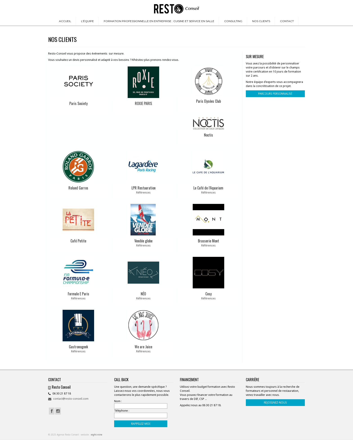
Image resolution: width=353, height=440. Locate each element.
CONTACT (287, 21)
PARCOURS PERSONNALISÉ (275, 94)
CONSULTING (233, 21)
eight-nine (96, 434)
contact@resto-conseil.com (68, 399)
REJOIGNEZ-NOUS (275, 402)
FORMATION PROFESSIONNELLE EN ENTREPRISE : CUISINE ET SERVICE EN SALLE (159, 21)
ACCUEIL (65, 21)
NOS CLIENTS (261, 21)
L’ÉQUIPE (87, 21)
